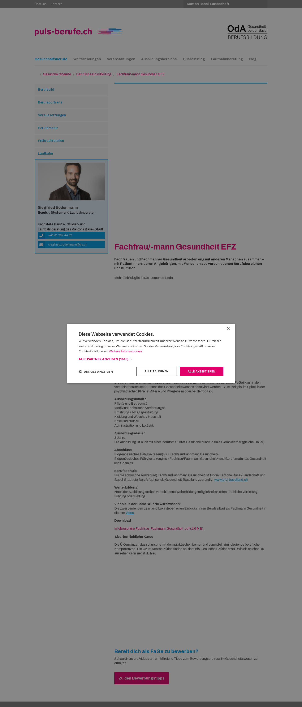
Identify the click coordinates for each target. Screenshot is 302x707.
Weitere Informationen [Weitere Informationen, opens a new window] (125, 351)
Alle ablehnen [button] (155, 371)
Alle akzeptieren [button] (201, 371)
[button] (151, 359)
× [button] (228, 328)
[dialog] (151, 353)
